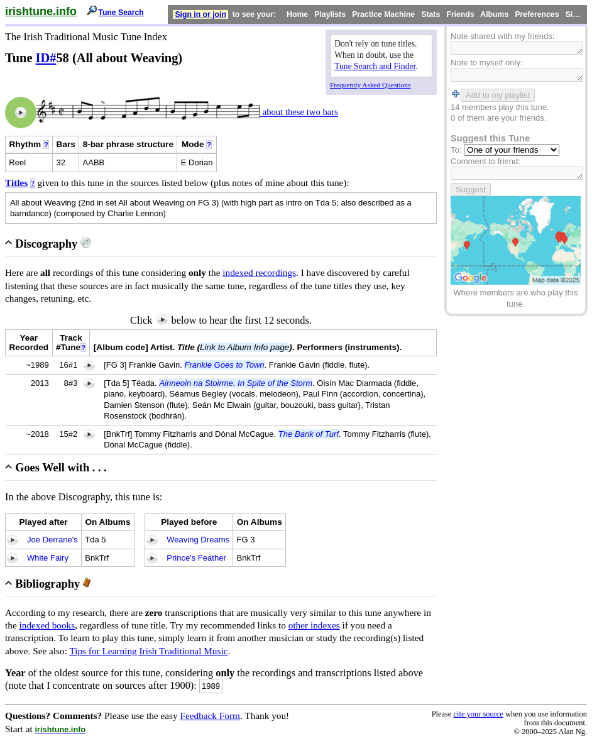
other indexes (314, 625)
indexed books (47, 625)
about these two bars (299, 112)
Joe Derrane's (52, 539)
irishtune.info (41, 11)
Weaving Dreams (198, 539)
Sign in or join (200, 14)
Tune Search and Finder (374, 66)
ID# (46, 58)
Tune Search (121, 12)
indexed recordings (259, 272)
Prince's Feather (196, 558)
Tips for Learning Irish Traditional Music (148, 650)
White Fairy (48, 558)
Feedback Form (210, 715)
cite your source (478, 714)
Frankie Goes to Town (224, 365)
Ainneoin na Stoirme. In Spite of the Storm (235, 383)
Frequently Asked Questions (370, 85)
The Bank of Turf (308, 434)
